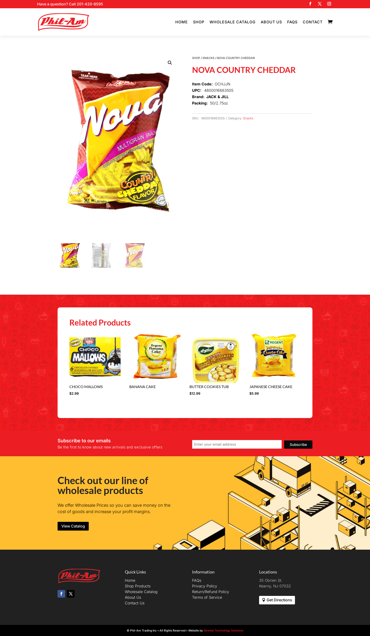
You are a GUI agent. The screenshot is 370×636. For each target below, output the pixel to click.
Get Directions (279, 600)
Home (181, 22)
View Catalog (73, 526)
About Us (271, 22)
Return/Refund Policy (210, 591)
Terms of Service (207, 597)
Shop (198, 22)
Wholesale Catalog (233, 22)
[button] (170, 63)
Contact (313, 22)
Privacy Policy (204, 586)
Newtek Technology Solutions (223, 630)
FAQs (292, 22)
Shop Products (138, 586)
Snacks (208, 58)
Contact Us (134, 603)
